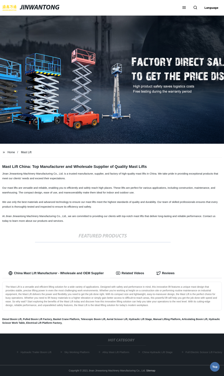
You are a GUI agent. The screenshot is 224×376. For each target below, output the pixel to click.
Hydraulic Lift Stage (140, 319)
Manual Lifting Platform (166, 319)
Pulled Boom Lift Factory (37, 319)
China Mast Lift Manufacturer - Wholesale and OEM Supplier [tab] (56, 273)
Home (11, 152)
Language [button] (211, 7)
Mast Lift (26, 152)
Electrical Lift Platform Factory (43, 322)
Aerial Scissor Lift (117, 319)
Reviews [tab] (165, 273)
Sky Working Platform (77, 352)
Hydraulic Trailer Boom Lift (36, 352)
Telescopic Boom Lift (93, 319)
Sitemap (150, 370)
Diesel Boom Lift (12, 319)
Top (215, 366)
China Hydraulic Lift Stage (157, 352)
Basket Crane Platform (66, 319)
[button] (184, 7)
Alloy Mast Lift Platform (116, 352)
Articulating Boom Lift (194, 319)
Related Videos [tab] (130, 273)
